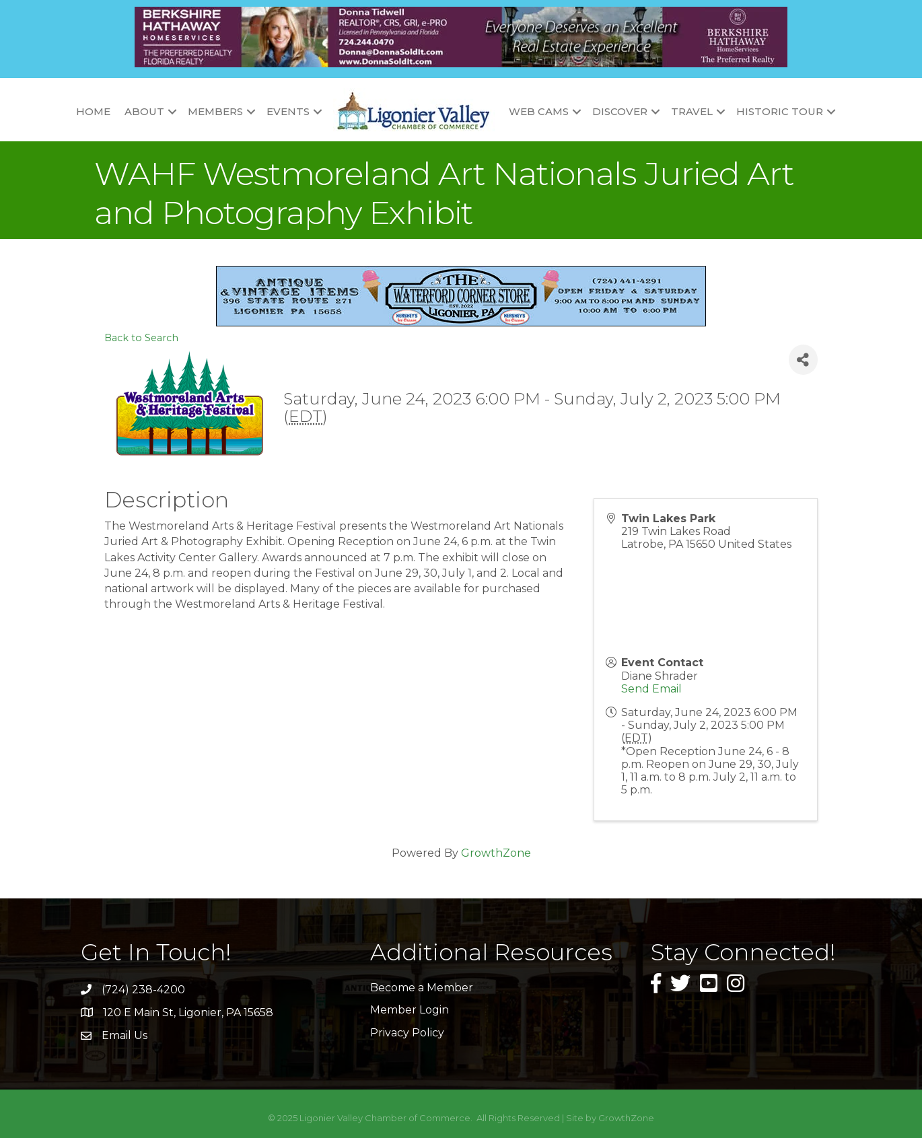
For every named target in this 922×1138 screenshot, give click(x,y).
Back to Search (141, 338)
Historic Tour (779, 111)
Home (93, 111)
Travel (692, 111)
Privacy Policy (407, 1032)
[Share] (803, 360)
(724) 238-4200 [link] (143, 989)
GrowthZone (496, 853)
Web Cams (539, 111)
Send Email (651, 688)
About (144, 111)
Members (215, 111)
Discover (619, 111)
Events (288, 111)
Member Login (409, 1009)
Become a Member (421, 987)
